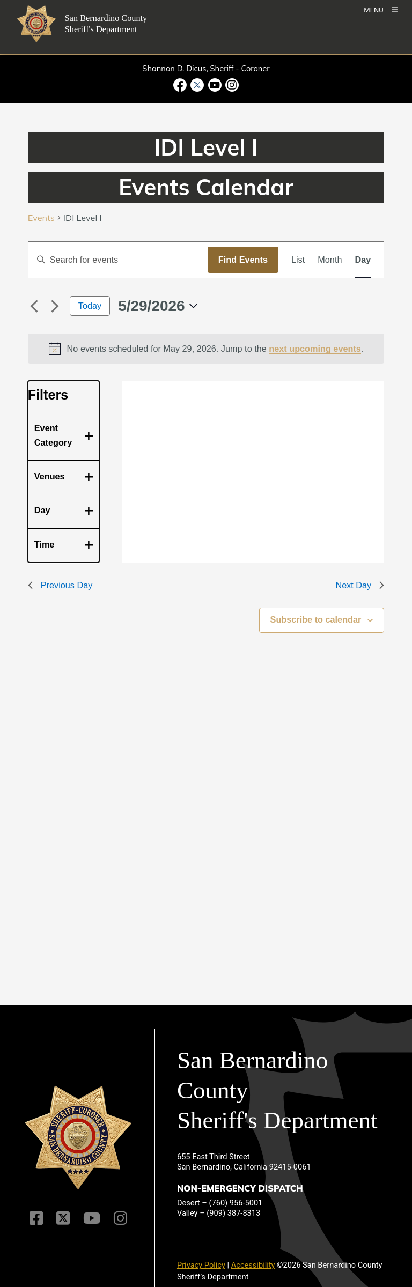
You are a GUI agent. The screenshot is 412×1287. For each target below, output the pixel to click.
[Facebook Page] (36, 1218)
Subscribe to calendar (316, 619)
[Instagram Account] (120, 1218)
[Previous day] (34, 306)
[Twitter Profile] (63, 1218)
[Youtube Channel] (91, 1218)
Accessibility (253, 1265)
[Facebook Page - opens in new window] (181, 85)
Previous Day (60, 585)
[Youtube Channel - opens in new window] (214, 85)
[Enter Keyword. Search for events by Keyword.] (118, 259)
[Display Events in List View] (298, 259)
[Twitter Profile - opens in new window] (197, 85)
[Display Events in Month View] (330, 259)
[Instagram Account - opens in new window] (231, 85)
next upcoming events (315, 348)
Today (89, 305)
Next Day (359, 585)
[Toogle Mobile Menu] (380, 9)
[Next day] (55, 306)
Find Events (243, 259)
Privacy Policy (201, 1265)
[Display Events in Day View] (363, 259)
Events (41, 217)
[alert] (206, 349)
